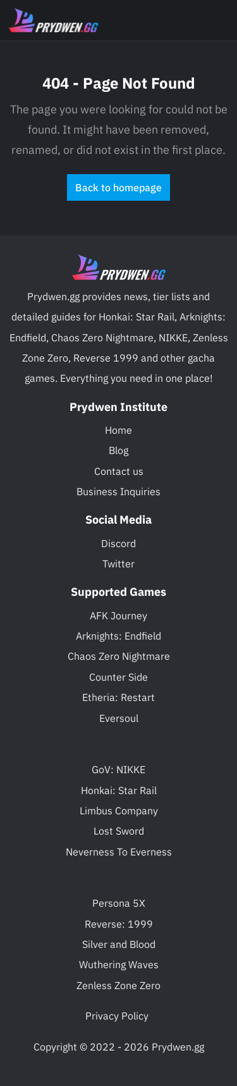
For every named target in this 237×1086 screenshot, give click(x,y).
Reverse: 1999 (119, 924)
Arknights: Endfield (118, 635)
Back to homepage (118, 187)
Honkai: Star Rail (119, 790)
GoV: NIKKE (118, 769)
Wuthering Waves (119, 964)
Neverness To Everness (119, 851)
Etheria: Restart (118, 697)
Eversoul (118, 718)
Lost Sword (119, 830)
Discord (118, 543)
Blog (118, 450)
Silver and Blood (118, 944)
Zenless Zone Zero (118, 985)
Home (118, 430)
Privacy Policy (117, 1015)
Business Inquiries (118, 491)
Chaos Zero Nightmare (119, 656)
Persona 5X (118, 903)
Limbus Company (119, 810)
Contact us (118, 471)
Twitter (118, 563)
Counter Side (118, 677)
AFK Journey (118, 615)
